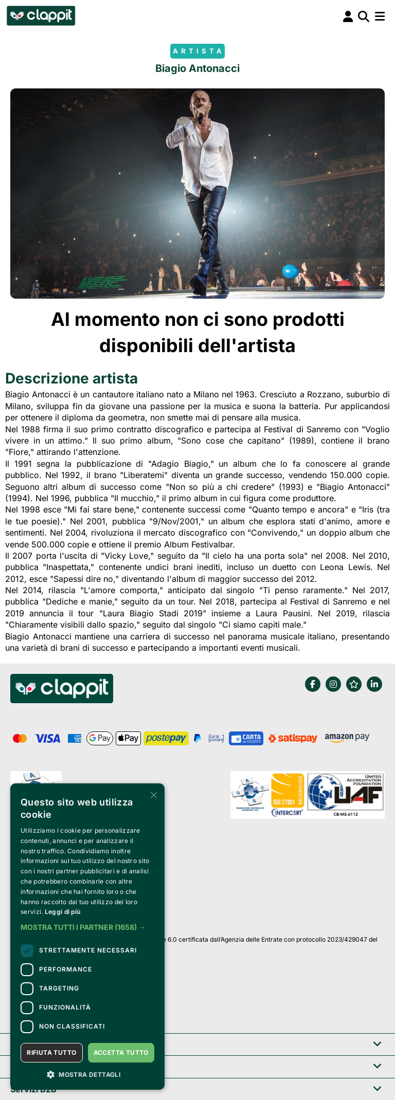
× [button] (153, 794)
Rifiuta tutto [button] (51, 1052)
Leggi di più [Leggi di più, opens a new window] (63, 911)
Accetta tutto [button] (121, 1052)
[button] (87, 927)
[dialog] (87, 936)
